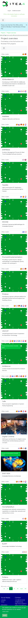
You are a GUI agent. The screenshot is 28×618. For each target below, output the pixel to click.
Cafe (4, 401)
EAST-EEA (6, 473)
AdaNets (5, 116)
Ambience (6, 366)
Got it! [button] (4, 615)
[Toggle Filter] (4, 48)
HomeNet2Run (8, 507)
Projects (3, 32)
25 (14, 588)
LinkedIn (3, 600)
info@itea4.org (19, 602)
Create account (16, 10)
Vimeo (2, 602)
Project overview (11, 32)
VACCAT (5, 331)
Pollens (5, 577)
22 (4, 588)
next (21, 588)
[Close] (26, 25)
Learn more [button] (5, 611)
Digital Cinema (8, 436)
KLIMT (4, 544)
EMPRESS (6, 150)
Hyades (5, 185)
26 (17, 588)
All (25, 588)
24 (11, 588)
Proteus (5, 294)
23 (7, 588)
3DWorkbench (8, 79)
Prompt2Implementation (12, 257)
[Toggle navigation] (3, 20)
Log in (9, 10)
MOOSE (5, 222)
